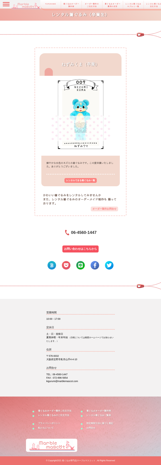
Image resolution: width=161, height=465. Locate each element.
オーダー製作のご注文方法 (92, 5)
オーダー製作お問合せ (104, 208)
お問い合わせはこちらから (80, 248)
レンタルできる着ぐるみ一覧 (80, 180)
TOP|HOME (50, 4)
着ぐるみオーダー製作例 (71, 5)
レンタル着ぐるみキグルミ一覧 (133, 5)
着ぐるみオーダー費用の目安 (113, 5)
